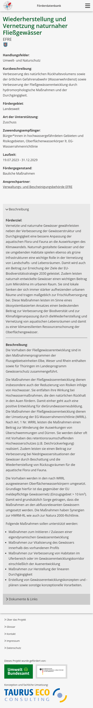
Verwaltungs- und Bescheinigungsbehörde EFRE (37, 187)
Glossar (9, 626)
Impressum (12, 640)
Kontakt (10, 634)
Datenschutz (12, 648)
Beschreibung (17, 209)
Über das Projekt (15, 619)
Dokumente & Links (21, 599)
